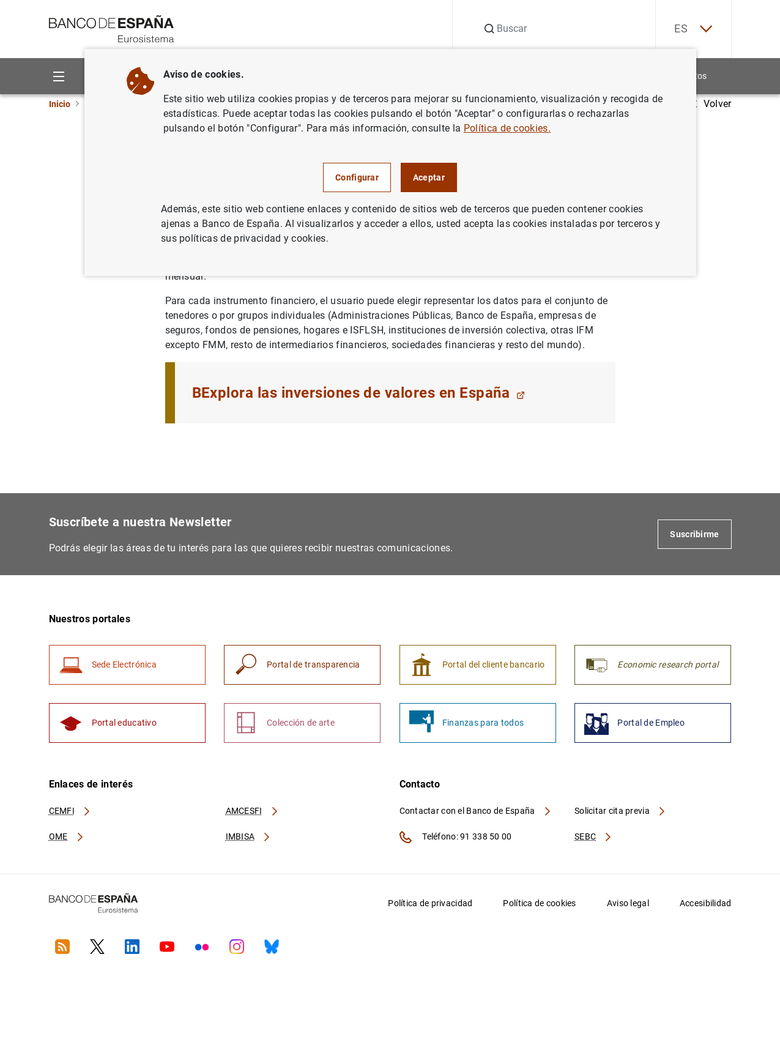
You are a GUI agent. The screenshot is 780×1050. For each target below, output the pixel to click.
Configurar (357, 177)
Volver (711, 104)
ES (693, 29)
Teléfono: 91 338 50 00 (455, 837)
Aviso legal (628, 903)
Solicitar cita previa (620, 811)
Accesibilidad (706, 903)
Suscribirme (694, 534)
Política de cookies (539, 903)
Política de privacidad (430, 903)
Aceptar (429, 177)
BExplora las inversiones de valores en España (358, 392)
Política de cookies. (507, 128)
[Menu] (59, 76)
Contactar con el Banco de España (475, 811)
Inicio (59, 104)
